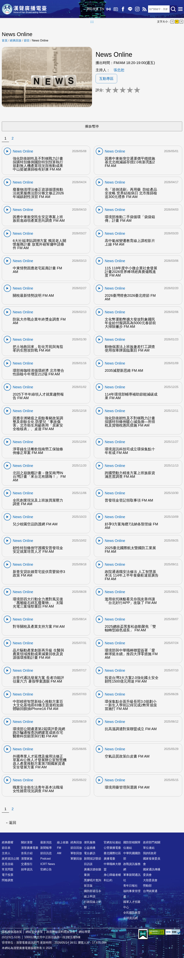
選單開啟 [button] (180, 9)
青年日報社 (130, 885)
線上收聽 (108, 9)
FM (59, 847)
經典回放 (115, 9)
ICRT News (47, 864)
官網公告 (46, 869)
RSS (144, 9)
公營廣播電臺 (112, 847)
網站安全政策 (34, 931)
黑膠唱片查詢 (92, 880)
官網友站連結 (112, 842)
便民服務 (89, 842)
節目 (27, 40)
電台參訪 (89, 853)
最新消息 (46, 842)
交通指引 (27, 864)
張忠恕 (119, 70)
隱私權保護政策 (12, 931)
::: (92, 22)
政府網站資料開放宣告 (60, 931)
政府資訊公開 (10, 858)
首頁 (5, 40)
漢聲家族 (27, 858)
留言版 (88, 885)
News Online (40, 40)
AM (59, 853)
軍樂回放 (76, 858)
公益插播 (89, 847)
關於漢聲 (27, 842)
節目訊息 (46, 853)
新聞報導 (46, 847)
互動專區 (106, 79)
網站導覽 (92, 8)
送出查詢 (173, 9)
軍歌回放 (76, 853)
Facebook (122, 9)
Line (130, 9)
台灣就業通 (150, 891)
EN (102, 8)
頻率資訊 (27, 869)
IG (137, 9)
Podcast (45, 858)
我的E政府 (150, 853)
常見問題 (7, 869)
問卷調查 (7, 880)
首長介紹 (27, 853)
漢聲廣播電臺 (24, 9)
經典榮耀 (7, 842)
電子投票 (7, 874)
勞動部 (147, 885)
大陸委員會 (150, 880)
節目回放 (76, 847)
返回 (12, 823)
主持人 (6, 853)
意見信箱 (7, 864)
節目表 (6, 847)
